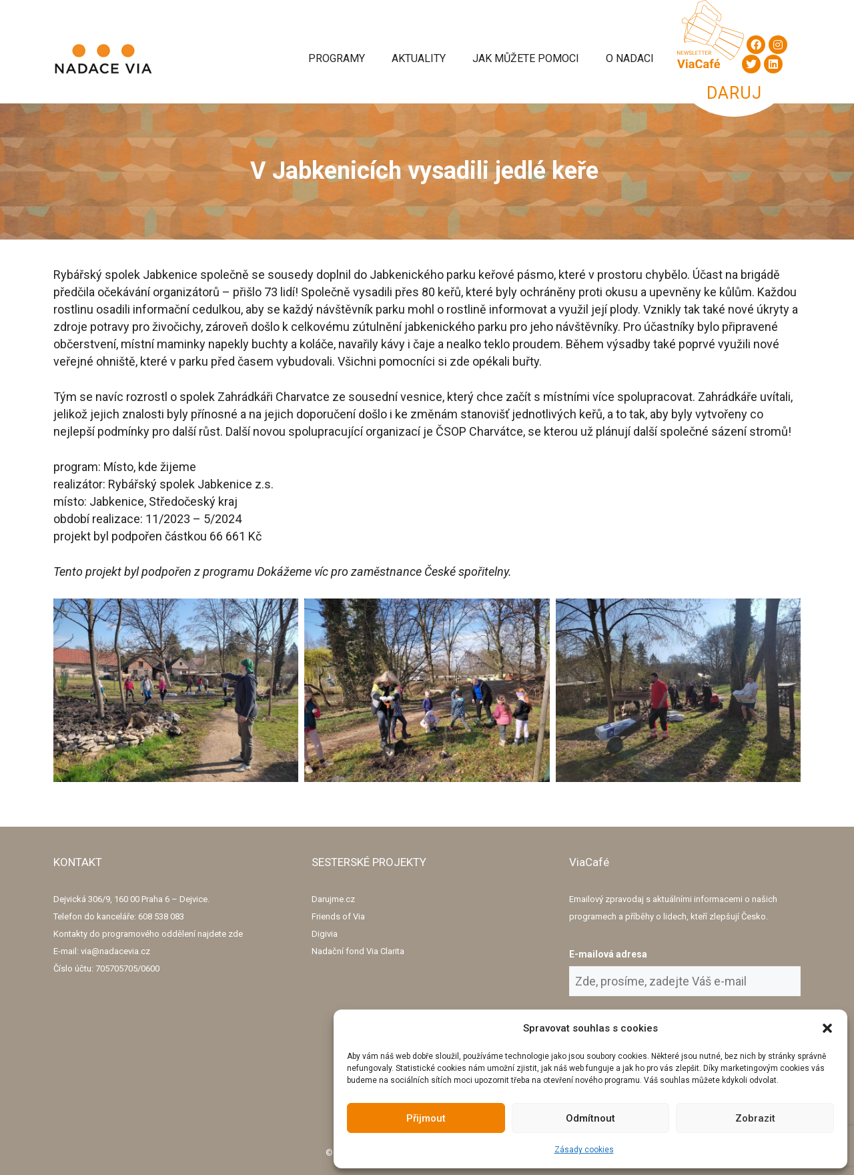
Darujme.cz (333, 899)
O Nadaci (630, 58)
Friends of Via (338, 916)
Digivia (325, 934)
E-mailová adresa (608, 954)
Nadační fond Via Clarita (358, 951)
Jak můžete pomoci (525, 58)
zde (235, 934)
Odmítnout (590, 1118)
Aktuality (419, 58)
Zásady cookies (584, 1149)
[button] (827, 1028)
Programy (336, 58)
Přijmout (426, 1118)
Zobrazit (755, 1118)
